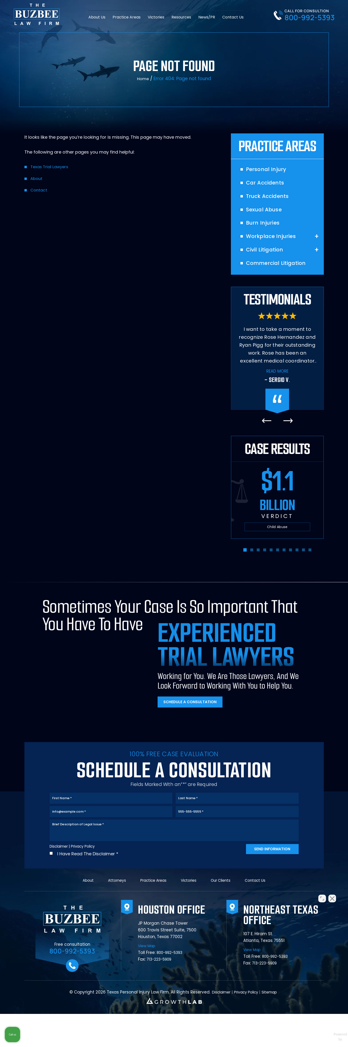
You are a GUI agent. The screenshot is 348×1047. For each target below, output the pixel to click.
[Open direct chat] (322, 894)
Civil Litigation (267, 257)
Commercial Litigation (280, 271)
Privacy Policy (89, 875)
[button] (245, 558)
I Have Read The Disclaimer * (87, 882)
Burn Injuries (265, 228)
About (36, 179)
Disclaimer (61, 875)
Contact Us (233, 16)
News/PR (206, 16)
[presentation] (266, 429)
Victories (156, 16)
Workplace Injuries (274, 242)
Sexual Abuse (266, 213)
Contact (39, 191)
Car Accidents (267, 185)
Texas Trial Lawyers (51, 167)
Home (143, 79)
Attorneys (112, 913)
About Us (96, 16)
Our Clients (224, 913)
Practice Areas (127, 16)
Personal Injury (269, 170)
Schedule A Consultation (195, 711)
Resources (181, 16)
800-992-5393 (310, 17)
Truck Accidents (270, 199)
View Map (148, 981)
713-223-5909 (161, 994)
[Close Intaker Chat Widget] (332, 894)
